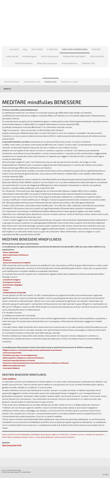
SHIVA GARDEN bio (69, 63)
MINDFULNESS (51, 82)
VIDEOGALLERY (88, 63)
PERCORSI (96, 49)
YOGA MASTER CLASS (32, 82)
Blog (25, 49)
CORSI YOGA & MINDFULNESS (74, 49)
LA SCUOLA (14, 49)
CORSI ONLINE (12, 56)
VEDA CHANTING (97, 56)
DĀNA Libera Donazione (47, 63)
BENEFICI (7, 89)
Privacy (4, 470)
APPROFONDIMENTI (24, 63)
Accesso (105, 474)
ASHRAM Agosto (30, 56)
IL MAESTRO (52, 49)
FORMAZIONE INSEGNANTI (74, 56)
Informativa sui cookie (14, 470)
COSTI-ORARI (37, 49)
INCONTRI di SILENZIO (69, 82)
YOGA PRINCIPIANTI (11, 82)
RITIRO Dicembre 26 (49, 56)
